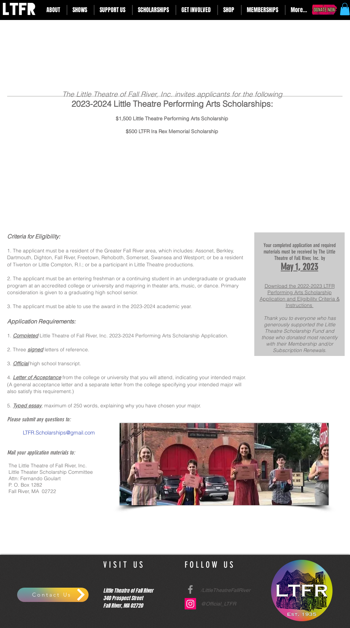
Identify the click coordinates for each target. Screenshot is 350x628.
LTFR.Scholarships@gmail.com (58, 432)
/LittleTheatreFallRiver (225, 590)
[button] (54, 10)
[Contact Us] (53, 595)
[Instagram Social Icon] (190, 603)
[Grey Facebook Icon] (190, 589)
